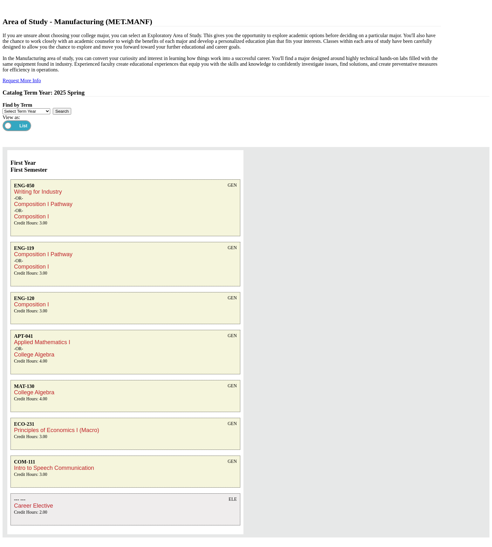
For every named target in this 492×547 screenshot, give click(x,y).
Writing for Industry (38, 192)
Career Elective (33, 506)
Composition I (31, 216)
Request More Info (22, 80)
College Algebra (34, 354)
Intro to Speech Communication (54, 468)
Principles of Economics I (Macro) (56, 430)
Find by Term (17, 105)
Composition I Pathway (43, 204)
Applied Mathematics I (42, 342)
